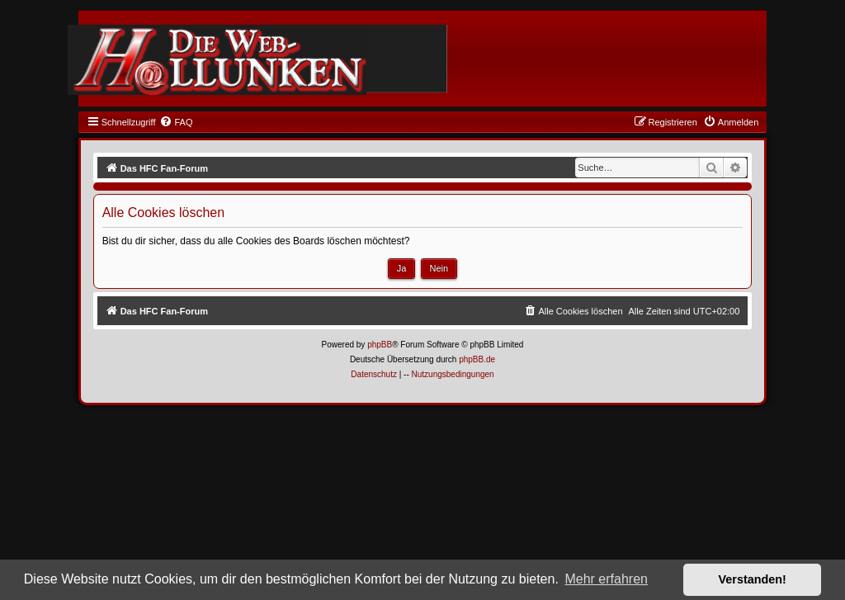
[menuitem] (175, 122)
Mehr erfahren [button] (606, 579)
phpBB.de (477, 359)
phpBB (379, 344)
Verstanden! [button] (752, 579)
